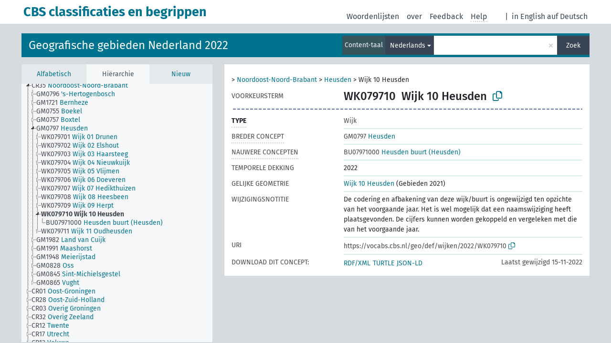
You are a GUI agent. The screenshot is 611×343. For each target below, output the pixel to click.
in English (528, 16)
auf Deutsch (567, 16)
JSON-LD (409, 263)
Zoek (573, 45)
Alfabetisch (54, 74)
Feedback (446, 16)
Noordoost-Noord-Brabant (277, 80)
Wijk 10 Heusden (369, 184)
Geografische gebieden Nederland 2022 (128, 45)
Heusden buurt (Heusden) (402, 152)
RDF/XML (357, 263)
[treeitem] (84, 85)
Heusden (337, 80)
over (414, 16)
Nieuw (180, 74)
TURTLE (383, 263)
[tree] (116, 213)
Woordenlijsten (373, 16)
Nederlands (407, 45)
